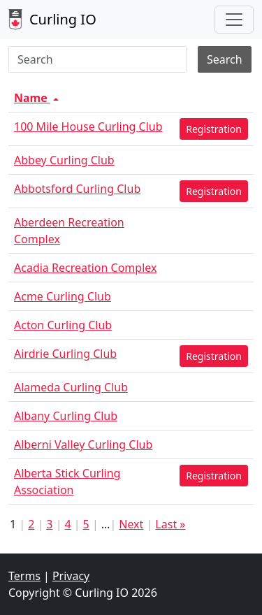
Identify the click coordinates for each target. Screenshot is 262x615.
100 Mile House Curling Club (88, 126)
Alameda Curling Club (71, 387)
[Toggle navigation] (234, 20)
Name (37, 98)
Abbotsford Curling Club (77, 188)
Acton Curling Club (63, 325)
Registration (214, 129)
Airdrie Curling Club (65, 353)
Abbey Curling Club (64, 160)
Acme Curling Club (62, 296)
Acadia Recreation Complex (85, 267)
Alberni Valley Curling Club (83, 444)
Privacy (70, 576)
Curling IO (52, 19)
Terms (24, 576)
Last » (170, 524)
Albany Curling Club (65, 416)
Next (131, 524)
